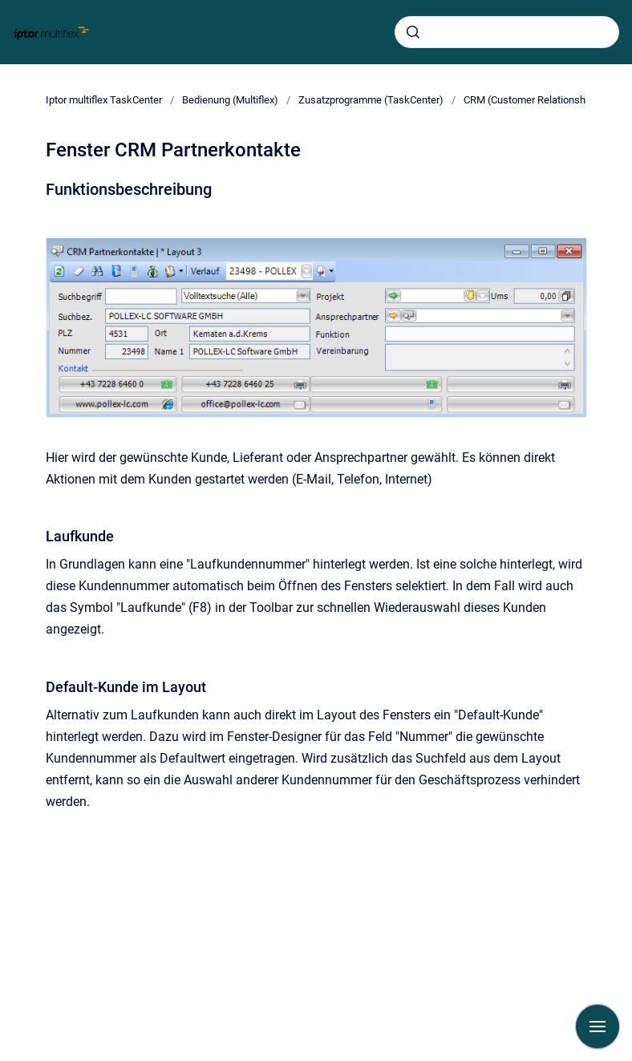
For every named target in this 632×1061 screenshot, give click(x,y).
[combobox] (506, 32)
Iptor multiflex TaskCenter (104, 100)
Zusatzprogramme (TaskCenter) (371, 100)
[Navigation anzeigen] (597, 1026)
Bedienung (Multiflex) (230, 100)
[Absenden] (413, 32)
